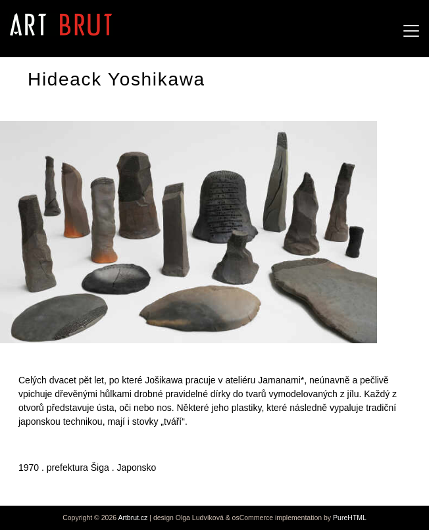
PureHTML (349, 517)
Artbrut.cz (132, 517)
